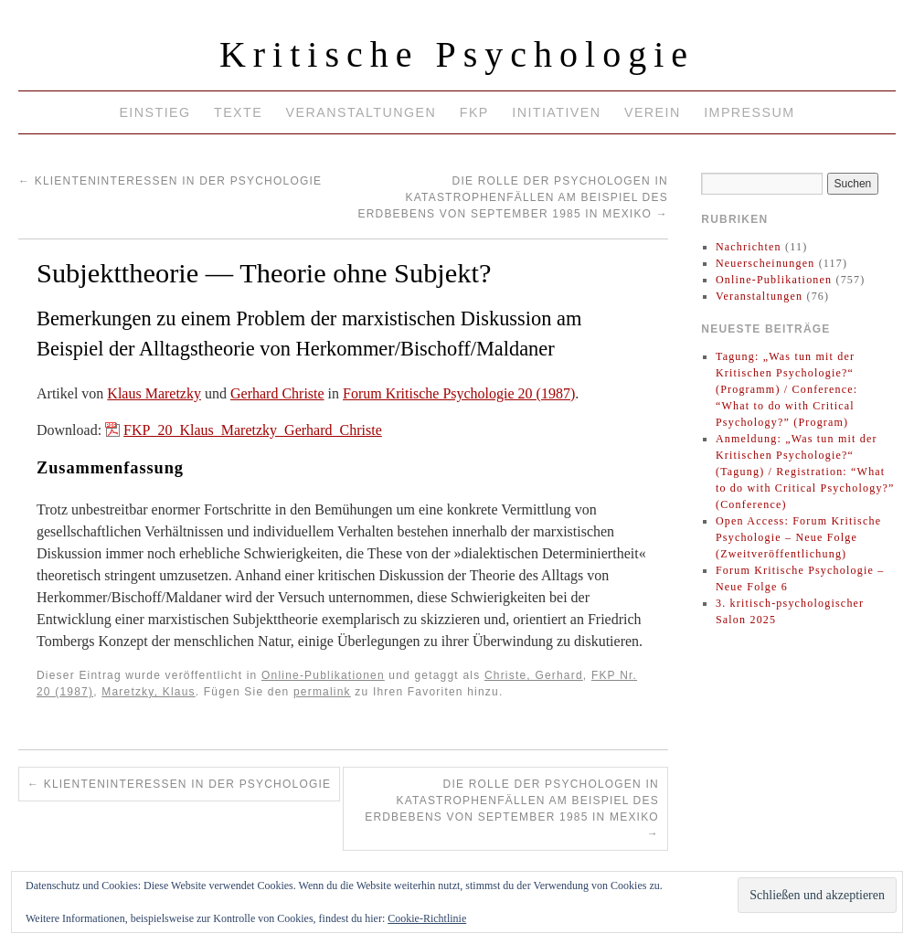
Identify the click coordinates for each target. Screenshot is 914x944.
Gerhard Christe (277, 393)
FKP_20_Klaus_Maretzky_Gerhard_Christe (252, 430)
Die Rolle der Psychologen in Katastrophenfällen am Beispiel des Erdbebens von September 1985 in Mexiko (512, 197)
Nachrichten (748, 246)
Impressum (749, 112)
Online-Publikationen (323, 675)
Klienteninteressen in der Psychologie (170, 181)
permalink (322, 691)
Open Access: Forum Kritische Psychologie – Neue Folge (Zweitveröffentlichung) (798, 537)
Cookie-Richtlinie (427, 918)
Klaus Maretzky (154, 393)
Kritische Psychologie (457, 54)
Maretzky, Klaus (148, 691)
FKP (474, 112)
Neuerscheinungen (765, 263)
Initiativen (556, 112)
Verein (652, 112)
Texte (238, 112)
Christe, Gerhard (533, 675)
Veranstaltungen (361, 112)
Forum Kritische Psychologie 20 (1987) (459, 393)
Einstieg (154, 112)
